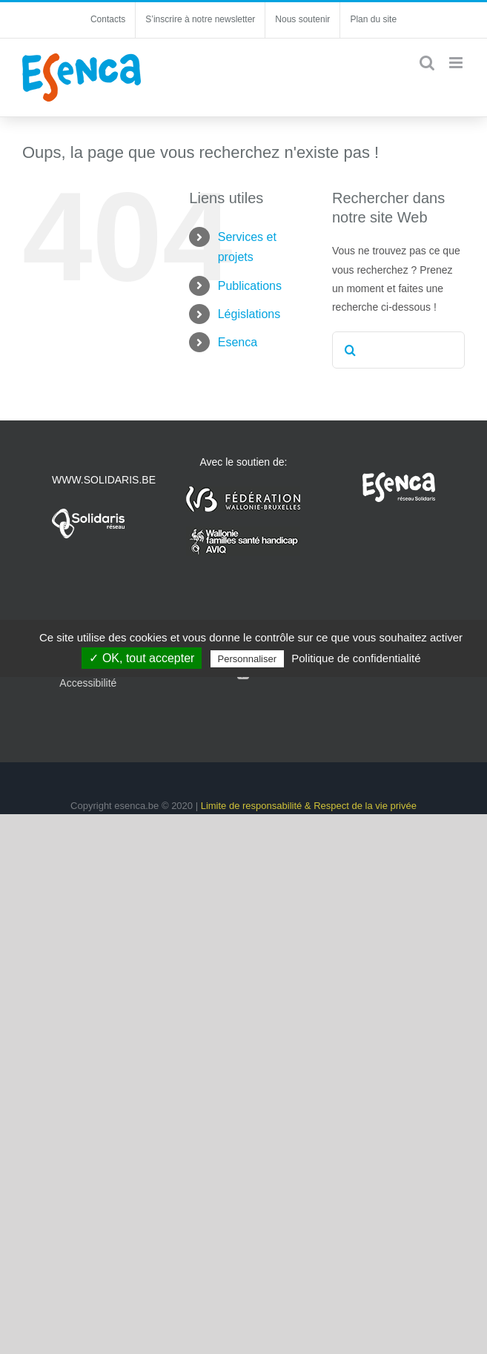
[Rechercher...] (398, 350)
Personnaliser (247, 658)
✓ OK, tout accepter (141, 658)
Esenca (237, 342)
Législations (249, 314)
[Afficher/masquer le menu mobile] (457, 62)
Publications (250, 286)
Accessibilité (87, 683)
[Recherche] (350, 350)
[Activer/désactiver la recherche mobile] (427, 62)
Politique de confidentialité (355, 658)
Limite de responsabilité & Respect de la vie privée (309, 805)
